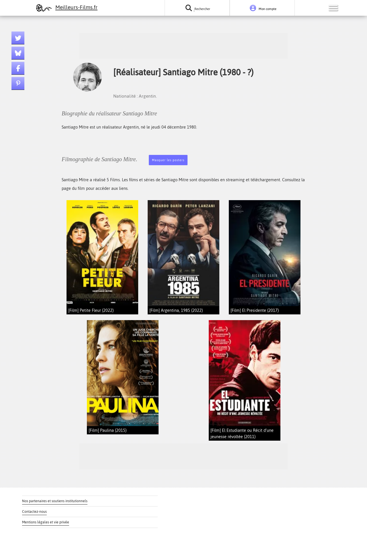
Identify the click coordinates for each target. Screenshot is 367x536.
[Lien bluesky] (17, 53)
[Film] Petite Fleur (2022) (91, 310)
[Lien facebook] (17, 68)
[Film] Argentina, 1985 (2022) (176, 310)
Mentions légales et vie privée (45, 522)
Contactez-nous (34, 511)
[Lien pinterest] (17, 83)
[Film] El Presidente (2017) (255, 310)
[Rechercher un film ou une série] (197, 8)
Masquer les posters (168, 160)
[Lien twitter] (17, 37)
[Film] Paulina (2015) (107, 430)
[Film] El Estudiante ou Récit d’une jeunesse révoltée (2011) (242, 433)
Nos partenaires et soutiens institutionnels (54, 501)
